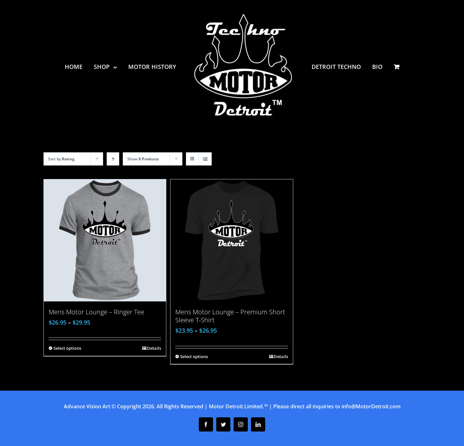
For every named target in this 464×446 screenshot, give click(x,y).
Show (143, 159)
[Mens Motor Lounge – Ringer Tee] (105, 240)
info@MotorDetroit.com (371, 406)
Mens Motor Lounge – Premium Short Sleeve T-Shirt (230, 316)
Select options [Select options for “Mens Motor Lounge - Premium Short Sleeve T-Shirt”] (194, 356)
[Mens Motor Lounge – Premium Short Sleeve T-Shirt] (231, 240)
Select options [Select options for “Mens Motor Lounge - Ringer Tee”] (67, 348)
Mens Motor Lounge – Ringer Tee (96, 312)
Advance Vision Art (87, 406)
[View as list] (205, 159)
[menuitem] (79, 66)
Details (154, 348)
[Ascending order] (113, 159)
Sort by (61, 159)
